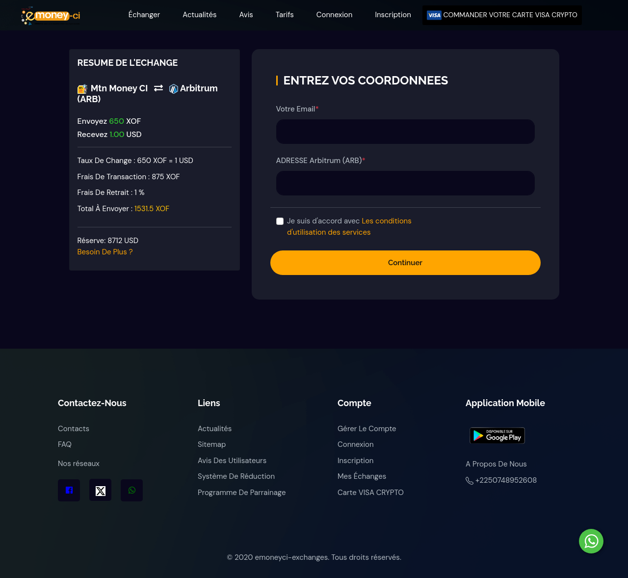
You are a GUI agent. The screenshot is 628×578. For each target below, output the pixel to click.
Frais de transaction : (129, 177)
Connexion (334, 15)
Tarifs (285, 15)
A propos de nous (496, 464)
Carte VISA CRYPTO (371, 492)
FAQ (65, 444)
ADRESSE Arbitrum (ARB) (321, 160)
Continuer (405, 262)
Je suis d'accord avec (349, 226)
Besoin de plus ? (105, 252)
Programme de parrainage (242, 492)
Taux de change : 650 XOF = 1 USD (135, 160)
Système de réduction (236, 476)
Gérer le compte (367, 429)
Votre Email (297, 109)
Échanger (144, 15)
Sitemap (212, 444)
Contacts (73, 429)
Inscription (393, 15)
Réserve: (108, 246)
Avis (246, 15)
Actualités (199, 15)
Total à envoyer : (124, 209)
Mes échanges (362, 476)
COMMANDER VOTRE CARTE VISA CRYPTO (502, 15)
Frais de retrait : (111, 192)
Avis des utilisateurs (232, 461)
